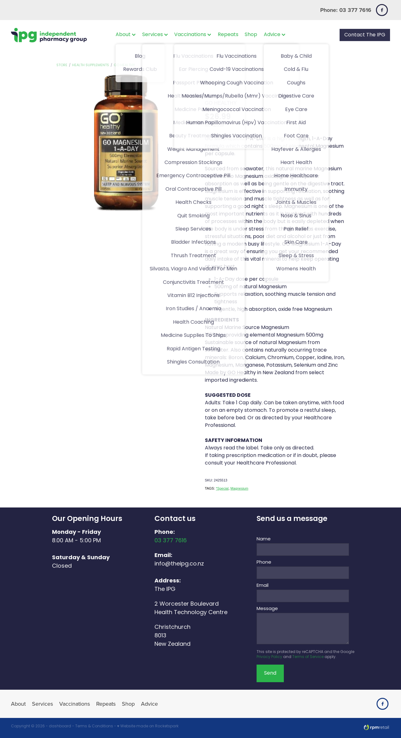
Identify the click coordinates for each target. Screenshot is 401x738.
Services (155, 35)
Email (262, 585)
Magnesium (239, 488)
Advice (274, 35)
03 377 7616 (170, 540)
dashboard (60, 726)
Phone (264, 562)
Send (270, 673)
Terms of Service (308, 657)
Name (264, 539)
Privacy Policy (269, 657)
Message (267, 609)
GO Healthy (124, 65)
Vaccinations (192, 35)
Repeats (228, 35)
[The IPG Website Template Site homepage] (49, 35)
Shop (251, 35)
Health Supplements (90, 65)
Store (61, 65)
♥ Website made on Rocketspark (148, 726)
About (126, 35)
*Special (222, 488)
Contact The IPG (364, 35)
